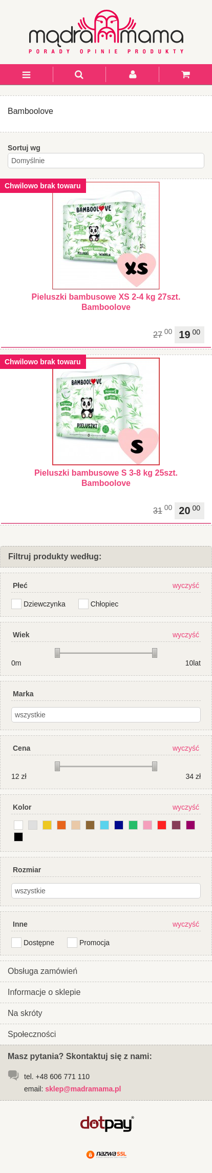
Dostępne (39, 943)
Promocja (94, 943)
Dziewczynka (45, 604)
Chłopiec (104, 604)
